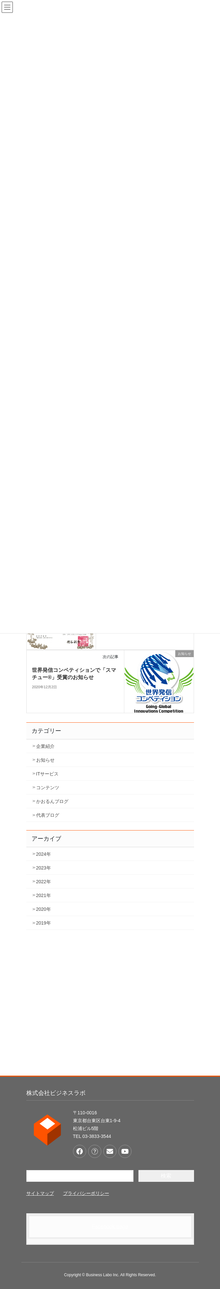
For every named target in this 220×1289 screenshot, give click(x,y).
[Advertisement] (110, 1007)
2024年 (43, 854)
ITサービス (47, 773)
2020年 (43, 909)
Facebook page (110, 1226)
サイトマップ (40, 1193)
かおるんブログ (52, 801)
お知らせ (45, 760)
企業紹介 (45, 746)
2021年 (43, 895)
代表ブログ (47, 815)
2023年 (43, 867)
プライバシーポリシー (86, 1193)
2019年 (43, 923)
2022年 (43, 881)
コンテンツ (47, 787)
